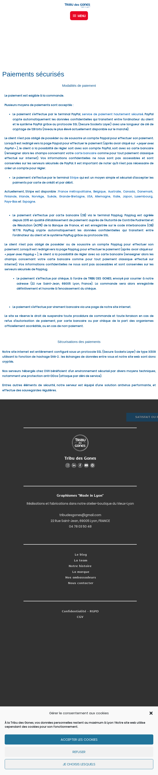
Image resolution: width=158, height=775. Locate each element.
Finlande (10, 196)
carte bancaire (86, 153)
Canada (129, 191)
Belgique (99, 191)
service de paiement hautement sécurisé (112, 114)
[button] (151, 713)
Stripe (74, 178)
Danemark (144, 191)
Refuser (79, 751)
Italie (116, 196)
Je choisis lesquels (79, 764)
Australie (114, 191)
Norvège (38, 196)
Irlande (24, 196)
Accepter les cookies (79, 739)
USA (89, 196)
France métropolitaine (74, 191)
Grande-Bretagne (72, 196)
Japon (127, 196)
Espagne (29, 201)
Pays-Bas (10, 201)
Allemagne (102, 196)
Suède (51, 196)
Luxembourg (143, 196)
